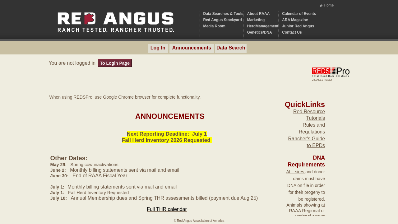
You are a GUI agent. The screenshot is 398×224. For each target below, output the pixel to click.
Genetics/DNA (259, 32)
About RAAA (258, 14)
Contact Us (292, 32)
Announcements (191, 47)
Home (329, 5)
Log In (157, 47)
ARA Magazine (295, 20)
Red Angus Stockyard (222, 20)
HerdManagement (263, 26)
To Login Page (115, 63)
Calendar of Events (299, 14)
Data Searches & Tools (223, 14)
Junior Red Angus (298, 26)
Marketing (256, 20)
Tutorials (315, 118)
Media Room (214, 26)
